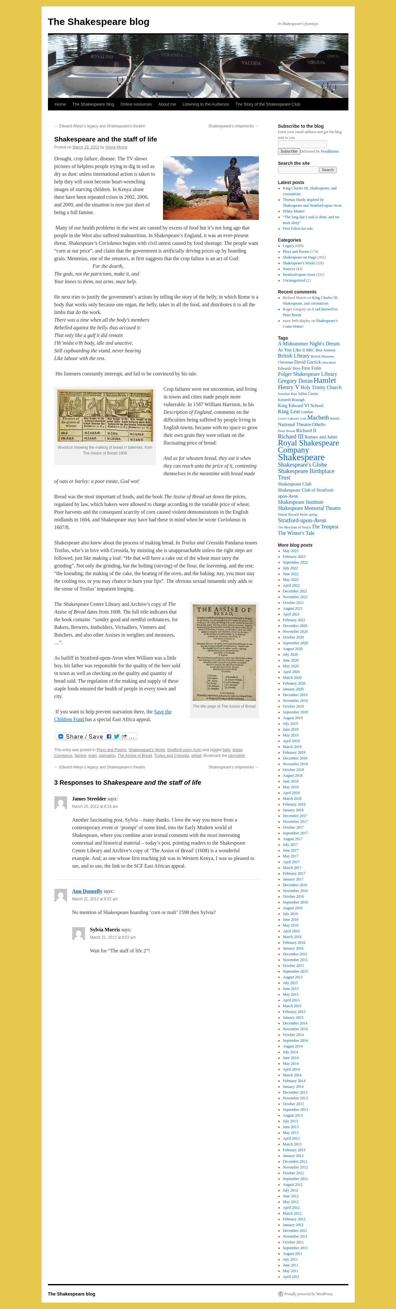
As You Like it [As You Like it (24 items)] (291, 349)
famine (80, 755)
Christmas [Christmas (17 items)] (285, 362)
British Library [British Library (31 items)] (294, 356)
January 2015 (293, 1017)
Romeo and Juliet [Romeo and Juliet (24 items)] (321, 436)
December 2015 (295, 954)
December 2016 (295, 885)
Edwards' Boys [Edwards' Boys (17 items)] (289, 368)
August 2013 (293, 1115)
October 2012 (293, 1173)
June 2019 (291, 729)
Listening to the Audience (205, 104)
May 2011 (291, 1271)
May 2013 (291, 1132)
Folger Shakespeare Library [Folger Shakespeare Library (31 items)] (307, 374)
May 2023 (291, 551)
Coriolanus (63, 755)
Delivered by (319, 151)
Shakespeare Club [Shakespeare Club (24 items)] (295, 483)
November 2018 (295, 764)
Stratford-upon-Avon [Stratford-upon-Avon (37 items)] (302, 520)
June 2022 (291, 574)
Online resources (136, 104)
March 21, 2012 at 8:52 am (95, 899)
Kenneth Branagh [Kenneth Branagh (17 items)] (291, 400)
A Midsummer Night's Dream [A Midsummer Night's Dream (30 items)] (309, 344)
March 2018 (292, 798)
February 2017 (294, 873)
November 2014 (295, 1029)
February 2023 (294, 556)
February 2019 (294, 752)
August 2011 (292, 1253)
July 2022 (290, 568)
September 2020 (295, 643)
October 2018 (293, 769)
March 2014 (292, 1075)
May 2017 (291, 856)
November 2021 (295, 597)
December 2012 (295, 1161)
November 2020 (295, 631)
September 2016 (295, 902)
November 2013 (295, 1098)
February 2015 (294, 1011)
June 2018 (291, 781)
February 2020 (294, 683)
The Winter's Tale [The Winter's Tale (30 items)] (296, 533)
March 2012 (292, 1213)
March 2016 (292, 937)
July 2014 (290, 1052)
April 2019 (291, 741)
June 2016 (291, 919)
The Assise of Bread (135, 755)
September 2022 (295, 562)
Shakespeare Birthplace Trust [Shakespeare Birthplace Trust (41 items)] (306, 474)
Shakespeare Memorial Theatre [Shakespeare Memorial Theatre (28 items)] (309, 508)
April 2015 (291, 1000)
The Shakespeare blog (99, 21)
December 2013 (295, 1092)
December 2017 (295, 816)
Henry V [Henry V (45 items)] (289, 387)
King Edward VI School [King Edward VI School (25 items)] (301, 405)
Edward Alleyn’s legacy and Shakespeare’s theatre (99, 126)
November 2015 (295, 960)
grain (92, 755)
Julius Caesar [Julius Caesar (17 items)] (308, 393)
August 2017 (293, 839)
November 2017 (295, 821)
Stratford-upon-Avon (184, 750)
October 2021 (293, 602)
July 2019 (290, 723)
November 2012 (295, 1167)
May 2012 (291, 1202)
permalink (236, 755)
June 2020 (291, 660)
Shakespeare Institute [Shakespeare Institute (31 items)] (300, 502)
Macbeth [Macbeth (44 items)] (318, 417)
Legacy (288, 246)
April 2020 (291, 672)
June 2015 (291, 988)
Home (60, 104)
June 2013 (291, 1127)
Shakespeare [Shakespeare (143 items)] (301, 457)
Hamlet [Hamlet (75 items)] (325, 380)
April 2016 (291, 931)
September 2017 (295, 833)
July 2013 (290, 1121)
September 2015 (295, 971)
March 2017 (292, 867)
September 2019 (295, 712)
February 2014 (294, 1081)
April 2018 (291, 793)
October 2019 (293, 706)
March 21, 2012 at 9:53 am (113, 937)
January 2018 (293, 810)
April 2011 (291, 1276)
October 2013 (293, 1104)
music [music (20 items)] (335, 418)
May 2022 (291, 579)
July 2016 (290, 913)
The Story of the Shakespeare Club (267, 104)
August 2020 (293, 648)
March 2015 (292, 1006)
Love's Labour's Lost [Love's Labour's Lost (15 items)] (292, 418)
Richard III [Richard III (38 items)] (291, 436)
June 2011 (291, 1265)
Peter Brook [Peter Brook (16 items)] (286, 431)
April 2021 (291, 614)
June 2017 (291, 850)
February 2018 (294, 804)
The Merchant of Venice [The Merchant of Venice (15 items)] (294, 527)
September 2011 (295, 1248)
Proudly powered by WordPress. (309, 1294)
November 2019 (295, 700)
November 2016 (295, 890)
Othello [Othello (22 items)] (318, 424)
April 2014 (291, 1069)
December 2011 (295, 1230)
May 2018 (291, 787)
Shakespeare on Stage (299, 257)
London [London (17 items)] (307, 412)
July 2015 (290, 983)
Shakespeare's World (146, 750)
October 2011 (293, 1242)
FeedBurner (330, 151)
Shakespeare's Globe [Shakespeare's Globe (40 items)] (302, 464)
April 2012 (291, 1207)
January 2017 (293, 879)
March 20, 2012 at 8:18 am (95, 806)
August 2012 (293, 1184)
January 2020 (293, 689)
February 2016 (294, 942)
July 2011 (290, 1259)
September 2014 (295, 1040)
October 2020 (293, 637)
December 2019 (295, 695)
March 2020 (292, 677)
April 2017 (291, 862)
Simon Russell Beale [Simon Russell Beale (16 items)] (293, 514)
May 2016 (291, 925)
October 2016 (293, 896)
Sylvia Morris (116, 147)
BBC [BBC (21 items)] (310, 350)
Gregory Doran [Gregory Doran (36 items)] (295, 381)
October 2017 (293, 827)
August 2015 (293, 977)
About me (167, 104)
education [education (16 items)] (329, 362)
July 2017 (290, 844)
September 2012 (295, 1178)
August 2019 (293, 718)
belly (226, 750)
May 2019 (291, 735)
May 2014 (291, 1063)
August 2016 (293, 908)
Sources (289, 269)
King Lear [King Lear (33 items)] (289, 411)
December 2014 (295, 1023)
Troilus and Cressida (171, 755)
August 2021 (293, 608)
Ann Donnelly (87, 891)
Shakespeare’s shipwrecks (233, 126)
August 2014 (293, 1046)
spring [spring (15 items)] (313, 514)
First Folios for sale (298, 228)
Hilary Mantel (294, 211)
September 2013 (295, 1109)
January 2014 (293, 1086)
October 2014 (293, 1034)
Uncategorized (294, 280)
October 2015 (293, 965)
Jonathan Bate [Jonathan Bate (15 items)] (287, 394)
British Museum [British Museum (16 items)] (322, 356)
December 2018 (295, 758)
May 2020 (291, 666)
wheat (196, 755)
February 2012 (294, 1219)
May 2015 (291, 994)
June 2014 (291, 1058)
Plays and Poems (111, 750)
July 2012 (290, 1190)
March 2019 (292, 746)
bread (237, 750)
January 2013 (293, 1155)
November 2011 (295, 1236)
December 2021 (295, 591)
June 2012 (291, 1196)
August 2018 (293, 775)
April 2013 (291, 1138)
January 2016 (293, 948)
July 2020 (290, 654)
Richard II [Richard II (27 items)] (306, 430)
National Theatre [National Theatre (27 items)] (294, 424)
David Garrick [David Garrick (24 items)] (307, 362)
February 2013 (294, 1150)
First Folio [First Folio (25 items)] (311, 368)
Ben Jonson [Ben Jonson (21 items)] (325, 350)
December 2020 (295, 625)
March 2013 (292, 1144)
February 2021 (294, 620)
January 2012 (293, 1225)
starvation (107, 755)
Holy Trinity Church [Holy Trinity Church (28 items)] (320, 387)
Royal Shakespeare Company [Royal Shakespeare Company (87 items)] (308, 446)
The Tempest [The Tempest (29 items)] (325, 526)
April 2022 (291, 585)
